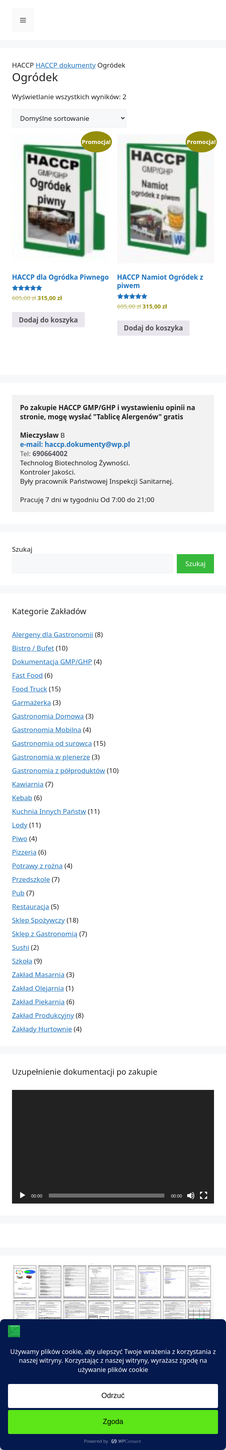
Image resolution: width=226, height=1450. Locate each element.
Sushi (20, 947)
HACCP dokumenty (66, 65)
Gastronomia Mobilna (46, 729)
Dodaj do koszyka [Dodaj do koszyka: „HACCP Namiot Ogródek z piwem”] (153, 327)
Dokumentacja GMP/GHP (52, 661)
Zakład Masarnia (38, 974)
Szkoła (22, 960)
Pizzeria (24, 852)
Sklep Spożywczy (38, 920)
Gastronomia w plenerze (51, 756)
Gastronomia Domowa (48, 716)
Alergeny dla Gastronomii (52, 634)
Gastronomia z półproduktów (58, 770)
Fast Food (27, 675)
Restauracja (30, 906)
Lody (19, 824)
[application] (113, 1147)
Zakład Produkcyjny (43, 1015)
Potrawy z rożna (37, 865)
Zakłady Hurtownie (42, 1028)
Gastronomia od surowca (52, 743)
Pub (18, 892)
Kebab (22, 797)
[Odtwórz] (22, 1196)
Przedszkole (31, 879)
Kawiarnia (28, 784)
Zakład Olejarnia (38, 988)
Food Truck (29, 688)
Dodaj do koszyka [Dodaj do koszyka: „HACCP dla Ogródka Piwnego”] (48, 319)
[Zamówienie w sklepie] (69, 118)
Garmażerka (31, 702)
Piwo (19, 838)
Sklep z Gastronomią (44, 933)
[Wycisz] (191, 1196)
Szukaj (22, 549)
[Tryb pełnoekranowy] (204, 1196)
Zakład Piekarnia (38, 1001)
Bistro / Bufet (33, 648)
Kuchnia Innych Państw (49, 811)
